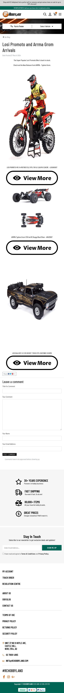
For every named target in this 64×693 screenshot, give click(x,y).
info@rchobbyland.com (15, 660)
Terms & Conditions (28, 554)
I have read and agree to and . (25, 554)
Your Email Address (9, 444)
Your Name (6, 433)
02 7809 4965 (10, 654)
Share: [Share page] (9, 374)
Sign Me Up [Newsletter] (52, 547)
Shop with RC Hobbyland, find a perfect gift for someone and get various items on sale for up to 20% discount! (32, 3)
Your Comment (7, 397)
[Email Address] (21, 547)
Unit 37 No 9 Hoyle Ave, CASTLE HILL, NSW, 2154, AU (15, 646)
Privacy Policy (43, 554)
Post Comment (9, 454)
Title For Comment (8, 386)
